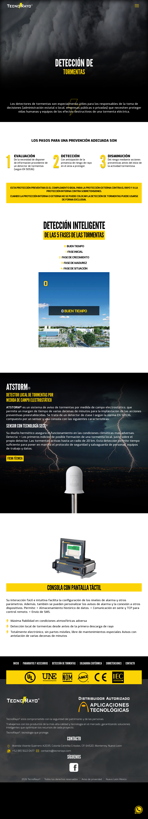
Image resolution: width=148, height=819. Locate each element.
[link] (138, 810)
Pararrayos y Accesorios (35, 663)
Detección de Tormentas (64, 663)
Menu (138, 4)
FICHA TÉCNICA (14, 458)
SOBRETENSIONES (114, 663)
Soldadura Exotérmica (91, 663)
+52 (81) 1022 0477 (23, 751)
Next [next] (112, 311)
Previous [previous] (36, 311)
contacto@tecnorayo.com (56, 751)
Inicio (16, 663)
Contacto (130, 663)
